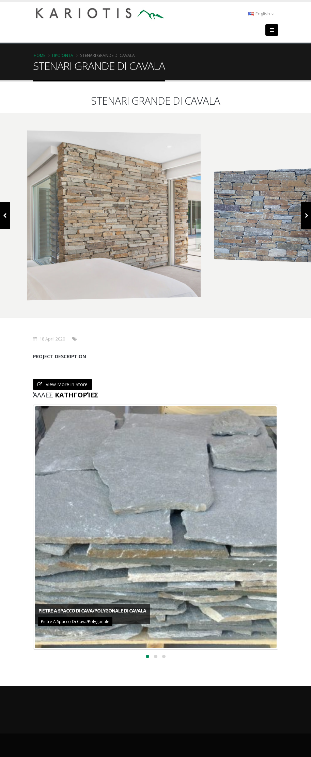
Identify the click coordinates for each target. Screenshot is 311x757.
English (261, 14)
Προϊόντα (62, 55)
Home (39, 55)
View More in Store (62, 384)
